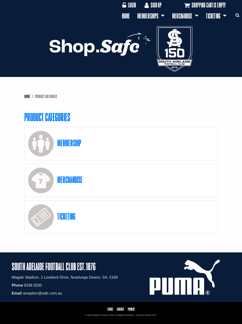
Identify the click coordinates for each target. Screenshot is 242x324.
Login (129, 5)
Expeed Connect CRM (103, 315)
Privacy (131, 309)
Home (126, 16)
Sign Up (153, 5)
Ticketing (213, 16)
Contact (120, 309)
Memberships (148, 16)
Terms (110, 309)
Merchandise (182, 16)
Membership (69, 143)
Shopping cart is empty (204, 5)
